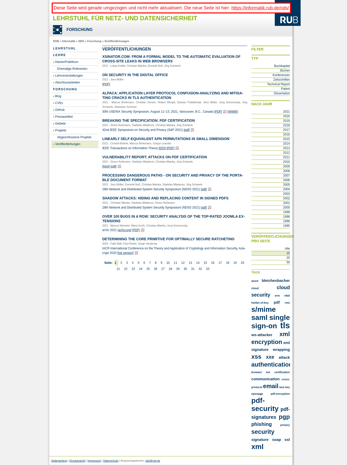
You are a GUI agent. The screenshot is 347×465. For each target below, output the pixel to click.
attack (284, 357)
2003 (286, 194)
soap (276, 439)
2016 (286, 134)
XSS (256, 356)
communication (265, 379)
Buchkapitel (282, 66)
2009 (286, 166)
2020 (286, 116)
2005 (286, 184)
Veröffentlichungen (116, 41)
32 (200, 269)
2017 (286, 130)
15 (205, 263)
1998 (286, 216)
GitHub (60, 110)
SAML (259, 317)
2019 (286, 121)
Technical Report (278, 84)
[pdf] (187, 130)
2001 (286, 203)
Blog (58, 96)
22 (125, 269)
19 (235, 263)
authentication (272, 364)
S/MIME (263, 309)
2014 (286, 143)
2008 (286, 171)
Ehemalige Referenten (72, 69)
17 (220, 263)
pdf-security (265, 404)
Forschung (94, 41)
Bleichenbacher (276, 280)
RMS (287, 302)
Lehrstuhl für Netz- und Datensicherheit (125, 18)
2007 (286, 175)
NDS (81, 41)
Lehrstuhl (64, 48)
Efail (287, 295)
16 (212, 263)
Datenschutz (110, 460)
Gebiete (60, 123)
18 (227, 263)
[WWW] (233, 111)
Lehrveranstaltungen (69, 75)
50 (288, 262)
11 (175, 263)
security (263, 431)
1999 (286, 212)
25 (148, 269)
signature (260, 439)
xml (257, 447)
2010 (286, 162)
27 (163, 269)
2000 (286, 207)
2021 (286, 111)
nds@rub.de (152, 460)
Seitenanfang (59, 460)
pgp (284, 416)
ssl (287, 439)
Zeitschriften (281, 79)
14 (197, 263)
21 (118, 269)
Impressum (94, 460)
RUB (56, 41)
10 (168, 263)
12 (183, 263)
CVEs (59, 103)
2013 (286, 148)
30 (185, 269)
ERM (277, 295)
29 (177, 269)
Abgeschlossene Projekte (74, 137)
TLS (285, 325)
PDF (277, 302)
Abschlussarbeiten (67, 82)
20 (242, 263)
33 (207, 269)
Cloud (255, 288)
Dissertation (282, 93)
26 (155, 269)
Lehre (59, 55)
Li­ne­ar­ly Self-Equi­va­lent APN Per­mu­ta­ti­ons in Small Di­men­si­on (166, 139)
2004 (286, 189)
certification (282, 372)
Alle (287, 248)
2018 (286, 125)
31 (192, 269)
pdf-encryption (280, 393)
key (287, 387)
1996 (286, 221)
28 (170, 269)
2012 (286, 152)
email (271, 386)
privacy (285, 424)
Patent (285, 89)
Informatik (68, 41)
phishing (261, 424)
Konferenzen (281, 75)
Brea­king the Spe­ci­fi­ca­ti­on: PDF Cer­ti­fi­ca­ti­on (148, 120)
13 (190, 263)
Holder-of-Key (260, 302)
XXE (270, 357)
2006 (286, 180)
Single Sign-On (270, 322)
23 (133, 269)
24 (140, 269)
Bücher (285, 70)
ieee (281, 387)
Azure (255, 280)
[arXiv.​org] (124, 230)
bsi (268, 372)
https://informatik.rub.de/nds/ (260, 7)
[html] (106, 166)
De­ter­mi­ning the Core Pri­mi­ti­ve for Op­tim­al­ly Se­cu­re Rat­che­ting (168, 239)
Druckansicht (77, 460)
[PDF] (106, 84)
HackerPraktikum (66, 62)
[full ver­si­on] (125, 253)
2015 (286, 139)
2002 (286, 198)
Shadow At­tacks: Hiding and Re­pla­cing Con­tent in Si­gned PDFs (165, 198)
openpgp (257, 393)
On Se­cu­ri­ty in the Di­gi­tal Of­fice (135, 75)
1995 (286, 226)
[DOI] (162, 148)
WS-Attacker (261, 335)
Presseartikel (64, 116)
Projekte (60, 130)
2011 (286, 157)
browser (256, 372)
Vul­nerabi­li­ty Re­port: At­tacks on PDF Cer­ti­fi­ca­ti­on (154, 157)
